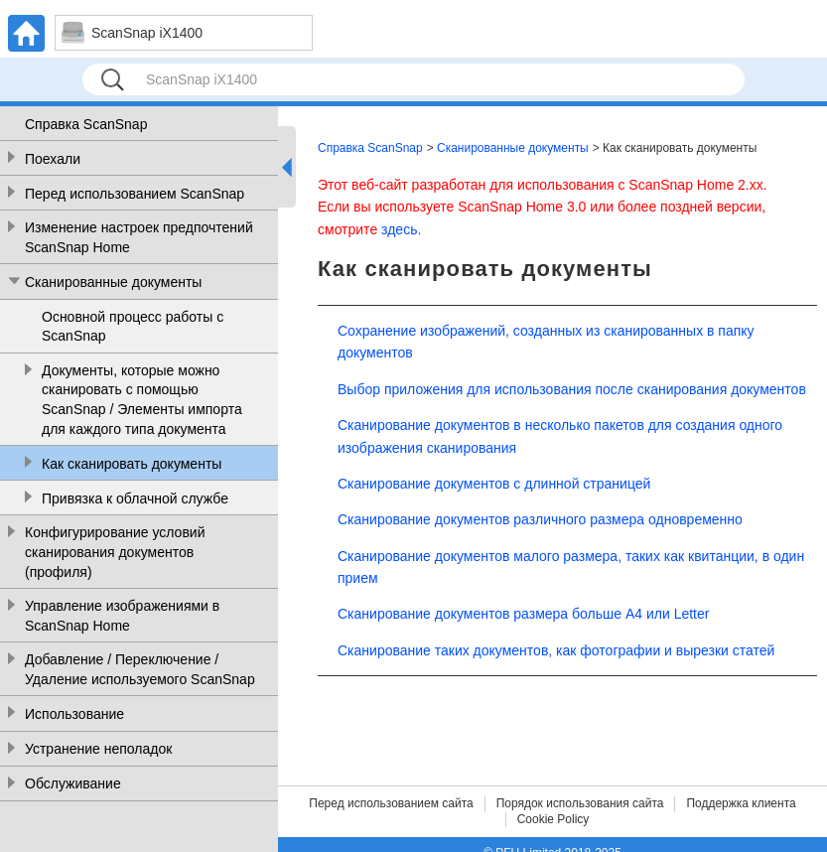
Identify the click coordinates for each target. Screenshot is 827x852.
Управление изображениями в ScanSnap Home (122, 616)
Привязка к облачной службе (135, 498)
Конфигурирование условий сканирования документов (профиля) (115, 551)
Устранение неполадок (98, 749)
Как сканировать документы (131, 464)
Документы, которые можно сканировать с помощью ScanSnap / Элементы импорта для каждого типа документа (142, 399)
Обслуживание (73, 783)
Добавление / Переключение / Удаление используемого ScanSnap (140, 669)
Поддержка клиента (740, 803)
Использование (74, 714)
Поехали (52, 159)
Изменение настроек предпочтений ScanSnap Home (139, 237)
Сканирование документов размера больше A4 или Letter (523, 614)
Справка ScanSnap (86, 124)
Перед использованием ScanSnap (134, 194)
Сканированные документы (113, 282)
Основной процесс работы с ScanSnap (132, 327)
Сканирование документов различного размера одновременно (540, 519)
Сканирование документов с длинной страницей (494, 484)
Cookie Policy (553, 819)
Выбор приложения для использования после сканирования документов (572, 389)
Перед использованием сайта (391, 803)
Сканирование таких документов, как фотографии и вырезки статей (556, 650)
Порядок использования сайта (580, 803)
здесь (399, 229)
